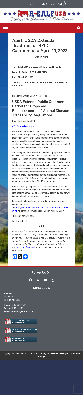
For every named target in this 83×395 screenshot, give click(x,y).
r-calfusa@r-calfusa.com (22, 311)
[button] (5, 28)
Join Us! (34, 4)
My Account (48, 4)
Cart (60, 4)
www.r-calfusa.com (26, 247)
